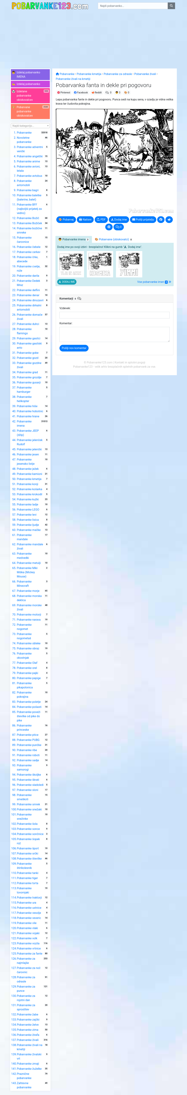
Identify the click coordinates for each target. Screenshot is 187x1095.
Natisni (85, 219)
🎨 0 (126, 92)
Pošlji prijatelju (143, 219)
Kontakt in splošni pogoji (130, 362)
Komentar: (65, 323)
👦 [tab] (73, 239)
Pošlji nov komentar (74, 348)
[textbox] (30, 125)
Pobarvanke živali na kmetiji (73, 79)
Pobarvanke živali (145, 74)
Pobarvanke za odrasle (118, 74)
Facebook (81, 92)
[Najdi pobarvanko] (171, 5)
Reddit (97, 92)
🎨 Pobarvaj (66, 219)
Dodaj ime (119, 219)
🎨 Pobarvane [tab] (113, 239)
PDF (101, 219)
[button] (30, 74)
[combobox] (30, 125)
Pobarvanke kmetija (89, 74)
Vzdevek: (65, 308)
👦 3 (117, 92)
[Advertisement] (93, 38)
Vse (154, 282)
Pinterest (63, 92)
